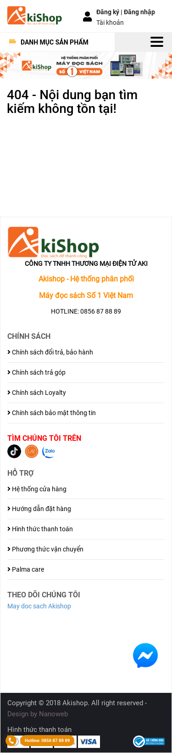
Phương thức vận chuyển (45, 549)
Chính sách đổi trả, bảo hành (50, 352)
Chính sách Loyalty (36, 392)
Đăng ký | (110, 12)
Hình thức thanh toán (40, 529)
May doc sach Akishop (39, 606)
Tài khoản (110, 22)
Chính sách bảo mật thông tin (51, 412)
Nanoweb (53, 714)
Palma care (25, 569)
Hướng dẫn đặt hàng (39, 508)
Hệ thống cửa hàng (37, 489)
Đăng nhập (139, 12)
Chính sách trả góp (36, 372)
